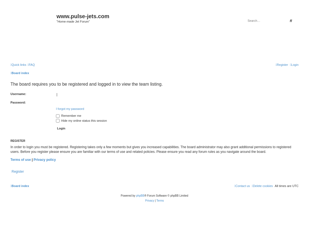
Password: (18, 102)
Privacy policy (45, 160)
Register (18, 171)
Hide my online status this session (81, 120)
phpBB (140, 195)
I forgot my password (70, 108)
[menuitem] (31, 64)
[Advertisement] (154, 44)
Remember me (68, 115)
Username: (18, 94)
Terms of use (20, 160)
